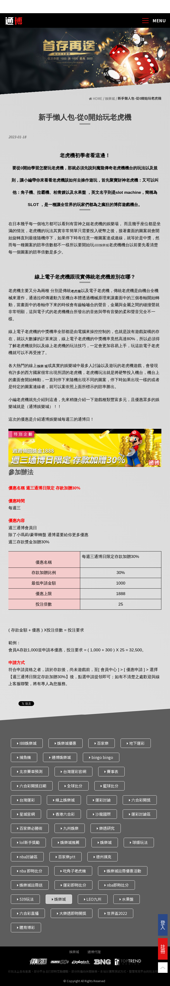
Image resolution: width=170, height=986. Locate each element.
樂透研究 (106, 828)
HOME (96, 98)
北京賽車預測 (29, 771)
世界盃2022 (115, 913)
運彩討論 (102, 800)
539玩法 (25, 899)
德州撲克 (102, 856)
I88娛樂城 (26, 743)
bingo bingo (101, 757)
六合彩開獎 (140, 800)
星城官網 (26, 814)
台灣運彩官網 (73, 771)
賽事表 (111, 771)
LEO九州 (92, 899)
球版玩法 (139, 842)
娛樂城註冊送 (29, 885)
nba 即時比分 (29, 870)
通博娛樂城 (60, 757)
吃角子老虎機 (73, 870)
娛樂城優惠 (65, 743)
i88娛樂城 (101, 245)
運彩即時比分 (73, 885)
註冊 (162, 949)
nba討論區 (27, 856)
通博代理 (94, 951)
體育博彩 (26, 927)
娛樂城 (110, 98)
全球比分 (73, 785)
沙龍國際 (102, 814)
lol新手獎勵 (28, 842)
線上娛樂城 (64, 800)
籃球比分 (109, 785)
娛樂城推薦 (68, 842)
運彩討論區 (140, 814)
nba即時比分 (116, 885)
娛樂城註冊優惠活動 (122, 870)
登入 (162, 925)
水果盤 (127, 899)
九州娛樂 (70, 828)
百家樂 (102, 743)
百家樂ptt (65, 856)
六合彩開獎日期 (31, 785)
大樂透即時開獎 (71, 913)
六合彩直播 (28, 913)
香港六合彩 (64, 814)
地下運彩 (136, 743)
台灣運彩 (26, 800)
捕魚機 (24, 757)
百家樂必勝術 (29, 828)
